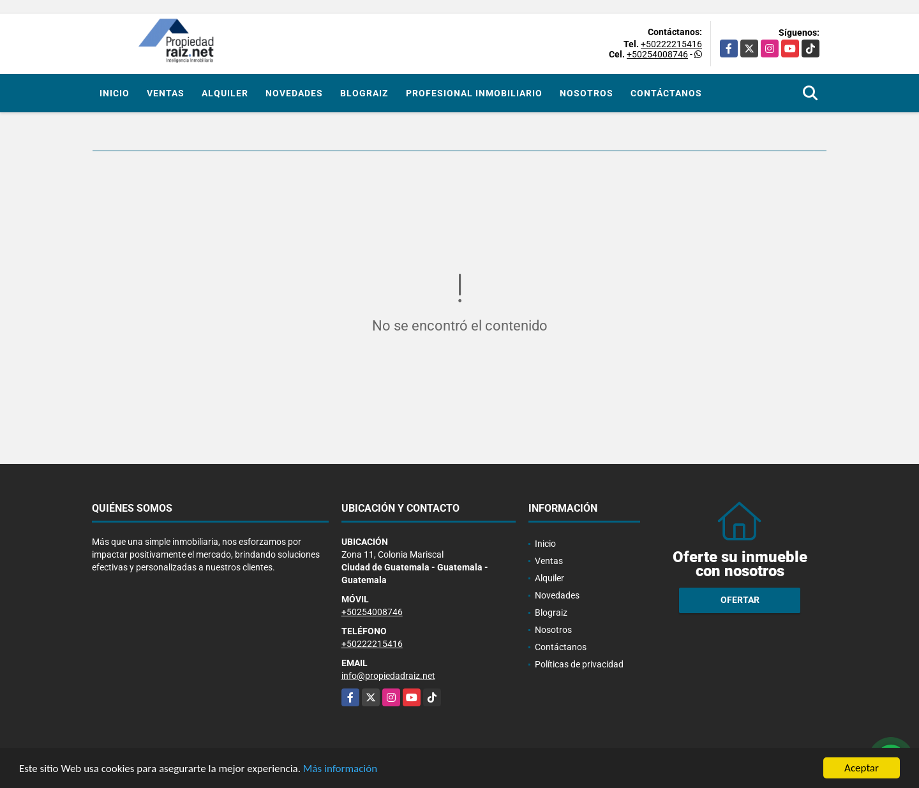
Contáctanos (666, 93)
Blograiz (364, 93)
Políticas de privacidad (579, 664)
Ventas (165, 93)
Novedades (294, 93)
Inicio (115, 93)
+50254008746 (657, 54)
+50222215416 (671, 44)
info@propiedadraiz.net (388, 676)
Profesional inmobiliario (474, 93)
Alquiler (225, 93)
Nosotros (586, 93)
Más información (340, 769)
